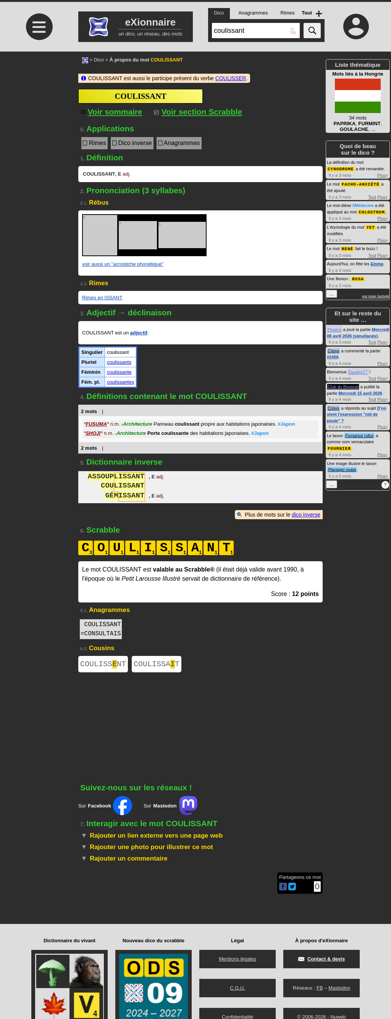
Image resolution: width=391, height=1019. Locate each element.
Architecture (136, 424)
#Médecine (363, 204)
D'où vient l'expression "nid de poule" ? (356, 412)
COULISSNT (103, 665)
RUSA (358, 276)
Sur (105, 807)
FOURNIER (339, 446)
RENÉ (347, 247)
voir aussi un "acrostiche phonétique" (122, 264)
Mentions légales (237, 959)
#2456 (333, 354)
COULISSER (230, 78)
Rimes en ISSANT (102, 297)
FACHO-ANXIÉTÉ (361, 183)
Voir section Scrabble (198, 111)
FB (320, 988)
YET (370, 226)
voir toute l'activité (375, 294)
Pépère (334, 327)
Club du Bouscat (343, 384)
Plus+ (382, 175)
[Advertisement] (38, 115)
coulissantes (120, 382)
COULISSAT (156, 665)
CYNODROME (341, 168)
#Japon (286, 424)
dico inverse (306, 515)
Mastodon (339, 988)
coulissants (119, 362)
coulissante (119, 372)
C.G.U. (237, 988)
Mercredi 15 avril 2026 (360, 391)
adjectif (138, 333)
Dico (99, 60)
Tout (372, 196)
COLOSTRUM (372, 211)
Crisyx (333, 348)
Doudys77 (358, 369)
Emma (377, 262)
